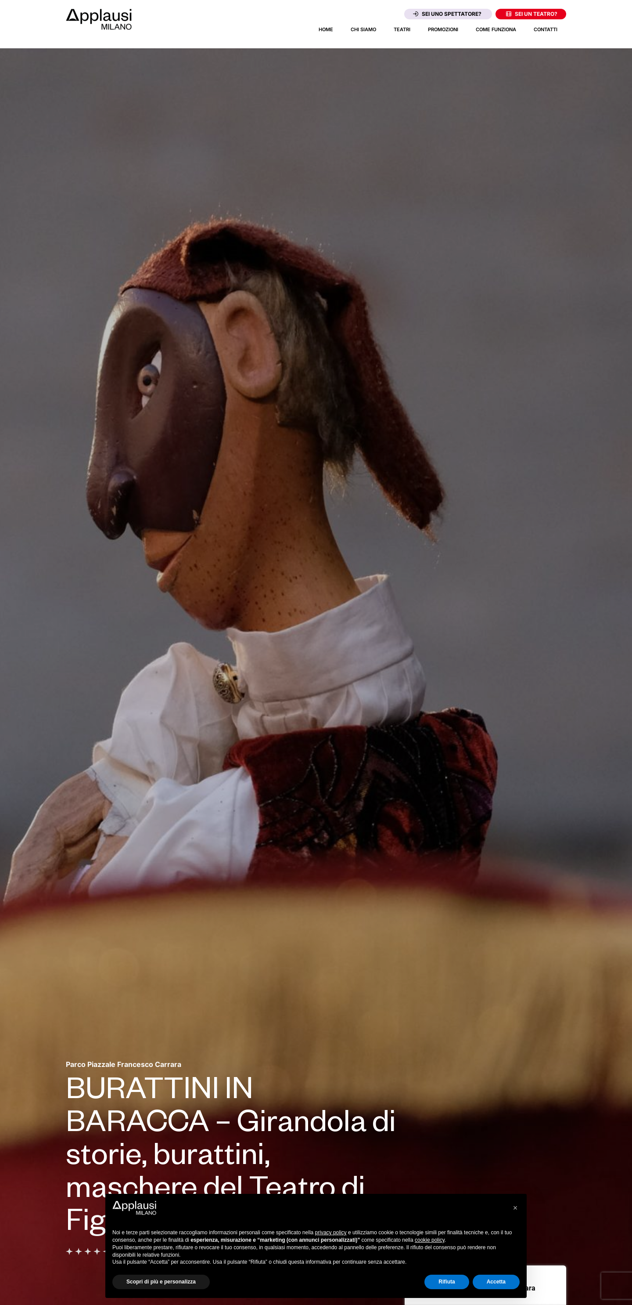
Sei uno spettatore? (447, 14)
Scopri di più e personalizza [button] (161, 1282)
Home (326, 29)
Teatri (402, 29)
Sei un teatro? (531, 14)
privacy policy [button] (331, 1232)
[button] (515, 1208)
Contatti (545, 29)
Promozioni (443, 29)
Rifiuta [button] (446, 1282)
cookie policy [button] (430, 1240)
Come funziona (496, 29)
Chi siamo (363, 29)
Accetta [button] (496, 1282)
